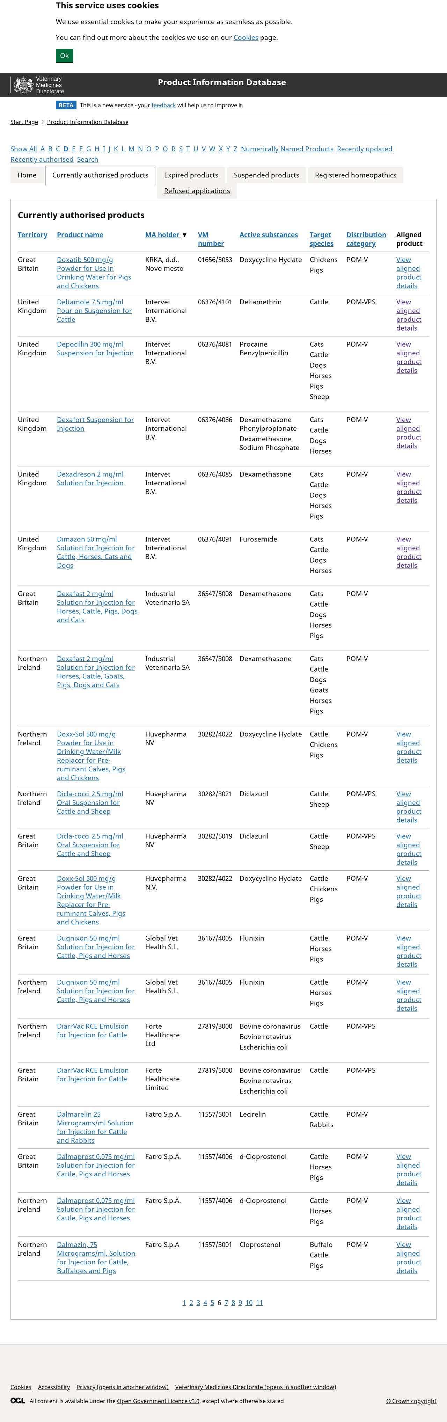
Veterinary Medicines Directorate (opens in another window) (255, 1387)
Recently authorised (42, 159)
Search (87, 159)
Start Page (24, 122)
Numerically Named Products (287, 148)
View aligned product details (409, 272)
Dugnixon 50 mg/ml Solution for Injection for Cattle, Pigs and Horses (96, 947)
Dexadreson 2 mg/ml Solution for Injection (90, 478)
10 (249, 1302)
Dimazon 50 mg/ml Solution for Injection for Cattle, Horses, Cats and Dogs (96, 552)
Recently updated (365, 148)
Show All (23, 148)
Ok (64, 55)
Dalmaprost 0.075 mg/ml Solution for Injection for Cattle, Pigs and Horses (96, 1165)
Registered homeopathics (355, 175)
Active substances (269, 234)
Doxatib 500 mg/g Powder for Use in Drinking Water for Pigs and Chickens (94, 272)
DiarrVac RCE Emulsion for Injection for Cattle (93, 1030)
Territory (32, 234)
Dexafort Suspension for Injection (95, 424)
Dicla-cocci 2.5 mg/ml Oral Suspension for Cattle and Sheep (90, 802)
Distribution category (366, 239)
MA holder (163, 234)
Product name (80, 234)
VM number (211, 239)
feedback (164, 105)
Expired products (191, 175)
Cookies (246, 37)
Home (27, 175)
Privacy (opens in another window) (122, 1387)
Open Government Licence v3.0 (158, 1401)
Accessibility (54, 1387)
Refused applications (197, 191)
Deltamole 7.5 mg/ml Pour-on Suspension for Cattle (94, 310)
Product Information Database (222, 82)
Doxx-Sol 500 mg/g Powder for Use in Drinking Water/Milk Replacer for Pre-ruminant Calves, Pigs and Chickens (91, 756)
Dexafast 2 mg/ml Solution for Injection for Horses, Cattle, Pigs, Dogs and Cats (97, 606)
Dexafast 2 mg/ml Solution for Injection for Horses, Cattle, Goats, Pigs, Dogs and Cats (96, 671)
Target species (322, 239)
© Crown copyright (411, 1401)
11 (259, 1302)
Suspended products (266, 175)
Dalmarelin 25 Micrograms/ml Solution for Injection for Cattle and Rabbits (95, 1127)
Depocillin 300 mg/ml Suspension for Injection (95, 348)
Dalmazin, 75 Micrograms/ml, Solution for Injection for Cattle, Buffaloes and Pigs (96, 1257)
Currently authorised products (100, 175)
